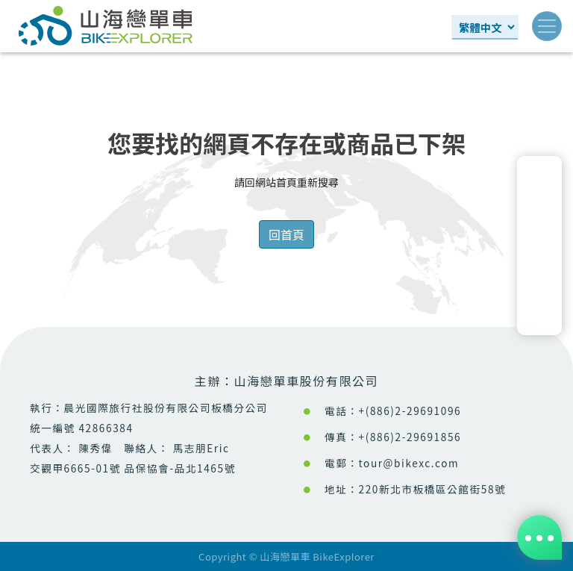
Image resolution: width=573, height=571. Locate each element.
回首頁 (286, 234)
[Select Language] (485, 27)
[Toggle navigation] (547, 26)
